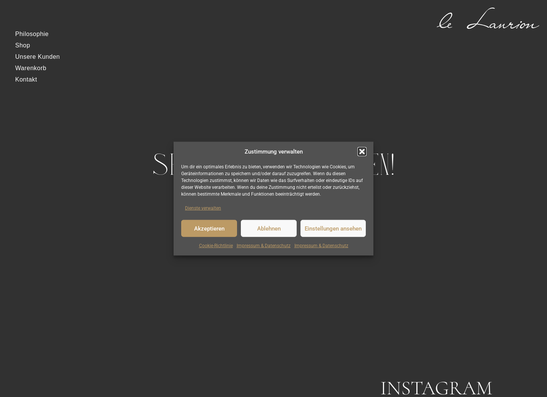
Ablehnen (269, 228)
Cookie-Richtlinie (216, 245)
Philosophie (32, 34)
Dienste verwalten (203, 208)
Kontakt (26, 79)
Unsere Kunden (37, 56)
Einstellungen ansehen (333, 228)
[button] (362, 151)
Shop (22, 45)
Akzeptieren (209, 228)
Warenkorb (30, 68)
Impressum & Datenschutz (264, 245)
